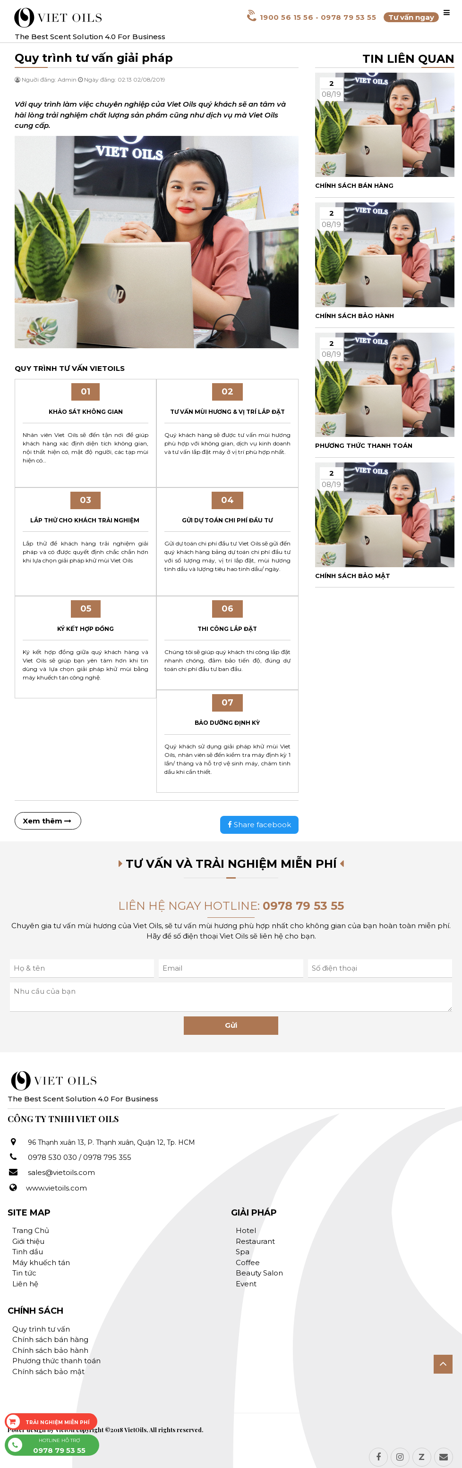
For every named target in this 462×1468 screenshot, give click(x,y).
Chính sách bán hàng (50, 1339)
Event (246, 1283)
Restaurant (255, 1241)
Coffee (248, 1262)
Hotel (246, 1230)
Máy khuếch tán (41, 1262)
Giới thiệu (28, 1241)
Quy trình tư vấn (41, 1329)
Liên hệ (25, 1283)
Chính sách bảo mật (48, 1371)
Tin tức (24, 1272)
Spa (242, 1251)
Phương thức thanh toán (56, 1360)
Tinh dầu (27, 1251)
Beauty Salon (259, 1272)
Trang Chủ (30, 1230)
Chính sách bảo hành (50, 1350)
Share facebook (259, 824)
